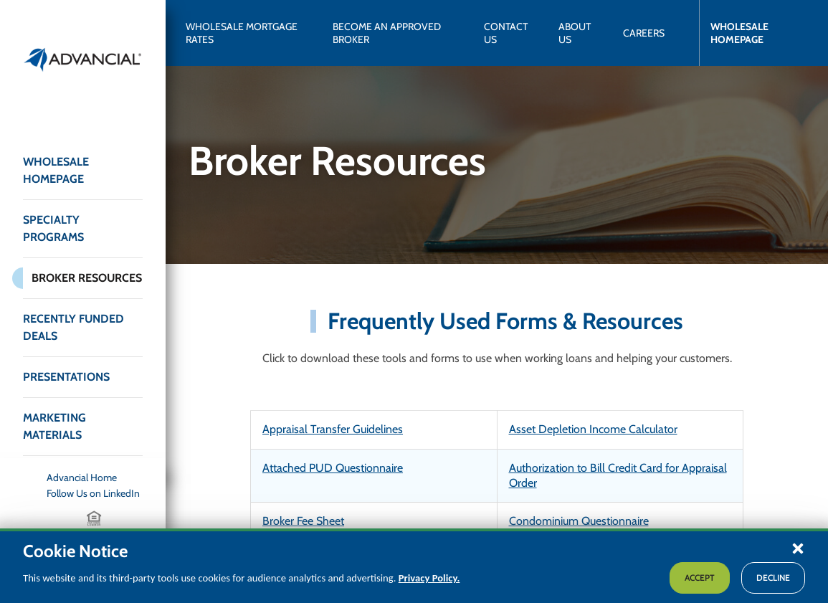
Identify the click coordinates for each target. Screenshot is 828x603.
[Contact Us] (510, 33)
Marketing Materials (54, 426)
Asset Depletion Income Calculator (593, 429)
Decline (773, 577)
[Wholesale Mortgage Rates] (248, 33)
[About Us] (579, 33)
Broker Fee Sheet (303, 521)
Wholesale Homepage (56, 170)
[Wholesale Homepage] (753, 33)
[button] (798, 548)
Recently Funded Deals (73, 327)
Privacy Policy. (429, 577)
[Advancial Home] (95, 477)
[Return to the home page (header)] (83, 59)
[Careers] (644, 33)
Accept (700, 577)
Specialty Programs (53, 228)
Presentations (66, 377)
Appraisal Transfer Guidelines (332, 429)
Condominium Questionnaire (579, 521)
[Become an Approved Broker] (397, 33)
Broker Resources (87, 278)
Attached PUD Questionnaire (332, 468)
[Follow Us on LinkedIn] (95, 493)
